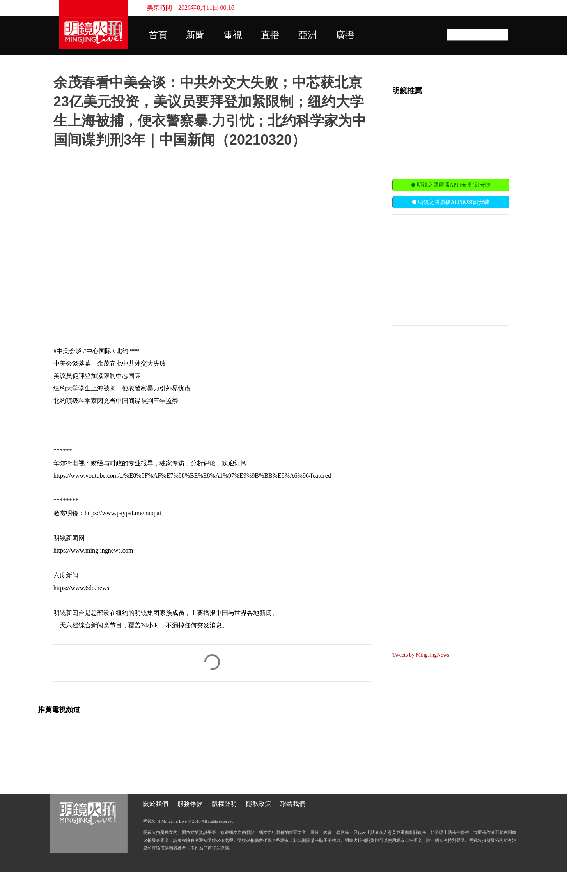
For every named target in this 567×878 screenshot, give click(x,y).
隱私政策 (258, 803)
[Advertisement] (450, 269)
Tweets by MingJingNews (420, 655)
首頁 (158, 35)
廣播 (345, 35)
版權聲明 (224, 803)
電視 (232, 35)
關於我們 (155, 803)
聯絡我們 (292, 803)
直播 (270, 35)
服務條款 (189, 803)
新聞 (195, 35)
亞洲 (307, 35)
